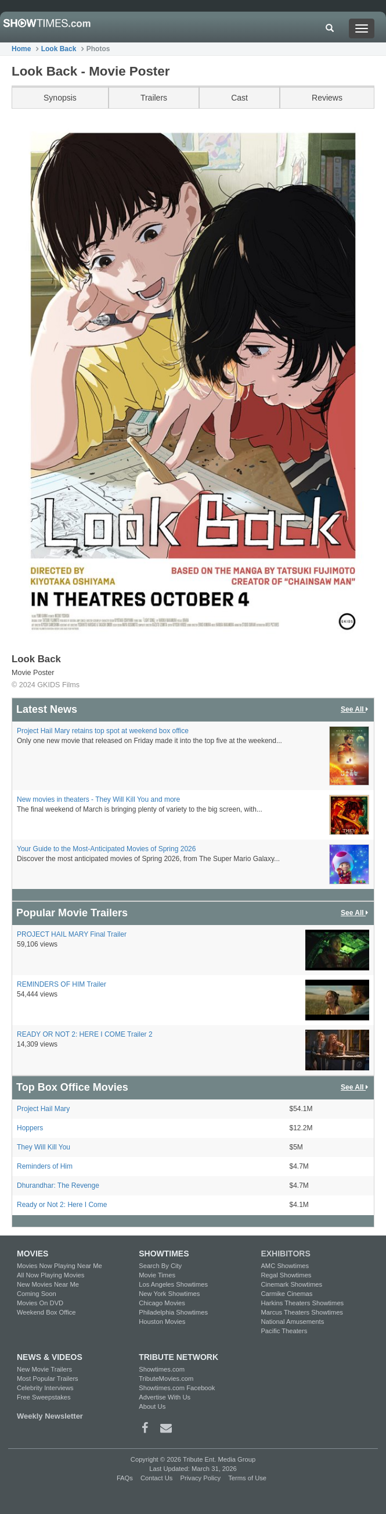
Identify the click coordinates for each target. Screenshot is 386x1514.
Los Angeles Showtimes (173, 1284)
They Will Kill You (43, 1147)
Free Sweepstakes (44, 1397)
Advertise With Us (164, 1397)
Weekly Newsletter (50, 1416)
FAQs (125, 1477)
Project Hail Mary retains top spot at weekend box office (103, 731)
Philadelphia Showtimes (173, 1312)
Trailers (153, 97)
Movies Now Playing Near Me (59, 1265)
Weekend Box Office (46, 1312)
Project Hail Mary (43, 1109)
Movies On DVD (40, 1302)
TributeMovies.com (166, 1378)
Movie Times (157, 1275)
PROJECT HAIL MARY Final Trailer (72, 934)
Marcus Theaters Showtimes (302, 1312)
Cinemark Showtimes (291, 1284)
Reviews (327, 97)
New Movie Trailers (44, 1369)
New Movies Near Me (48, 1284)
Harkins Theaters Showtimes (302, 1302)
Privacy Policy (200, 1477)
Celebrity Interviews (45, 1387)
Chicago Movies (162, 1302)
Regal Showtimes (286, 1275)
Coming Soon (36, 1293)
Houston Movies (162, 1321)
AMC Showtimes (285, 1265)
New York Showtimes (169, 1293)
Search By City (160, 1265)
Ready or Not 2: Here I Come (62, 1205)
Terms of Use (247, 1477)
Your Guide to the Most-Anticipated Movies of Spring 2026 (106, 849)
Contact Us (156, 1477)
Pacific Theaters (284, 1330)
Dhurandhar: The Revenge (58, 1185)
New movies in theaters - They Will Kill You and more (98, 799)
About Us (152, 1406)
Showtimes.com (162, 1369)
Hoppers (30, 1128)
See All (355, 709)
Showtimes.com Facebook (177, 1387)
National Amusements (292, 1321)
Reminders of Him (45, 1166)
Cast (239, 97)
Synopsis (60, 97)
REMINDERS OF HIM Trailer (61, 984)
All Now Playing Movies (50, 1275)
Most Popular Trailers (47, 1378)
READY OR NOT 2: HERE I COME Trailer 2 (85, 1034)
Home (21, 49)
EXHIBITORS (285, 1253)
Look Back (59, 49)
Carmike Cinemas (286, 1293)
